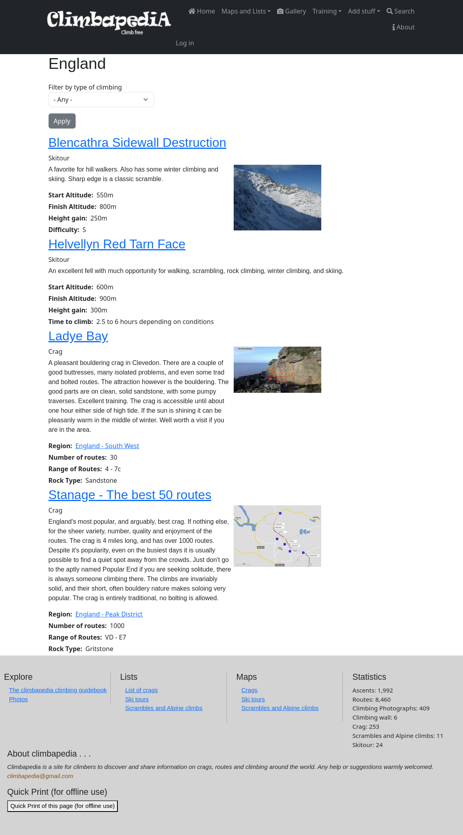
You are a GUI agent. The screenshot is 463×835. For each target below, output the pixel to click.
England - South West (107, 445)
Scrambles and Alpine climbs (163, 707)
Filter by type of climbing (85, 87)
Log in (185, 43)
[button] (277, 197)
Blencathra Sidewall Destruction (138, 142)
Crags (249, 690)
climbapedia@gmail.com (40, 776)
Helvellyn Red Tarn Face (117, 244)
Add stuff (361, 11)
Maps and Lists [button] (243, 11)
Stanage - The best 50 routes (130, 495)
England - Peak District (109, 614)
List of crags (141, 690)
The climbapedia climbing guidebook (58, 690)
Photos (18, 699)
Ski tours (136, 699)
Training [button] (325, 11)
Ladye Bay (78, 336)
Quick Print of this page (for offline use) (62, 805)
